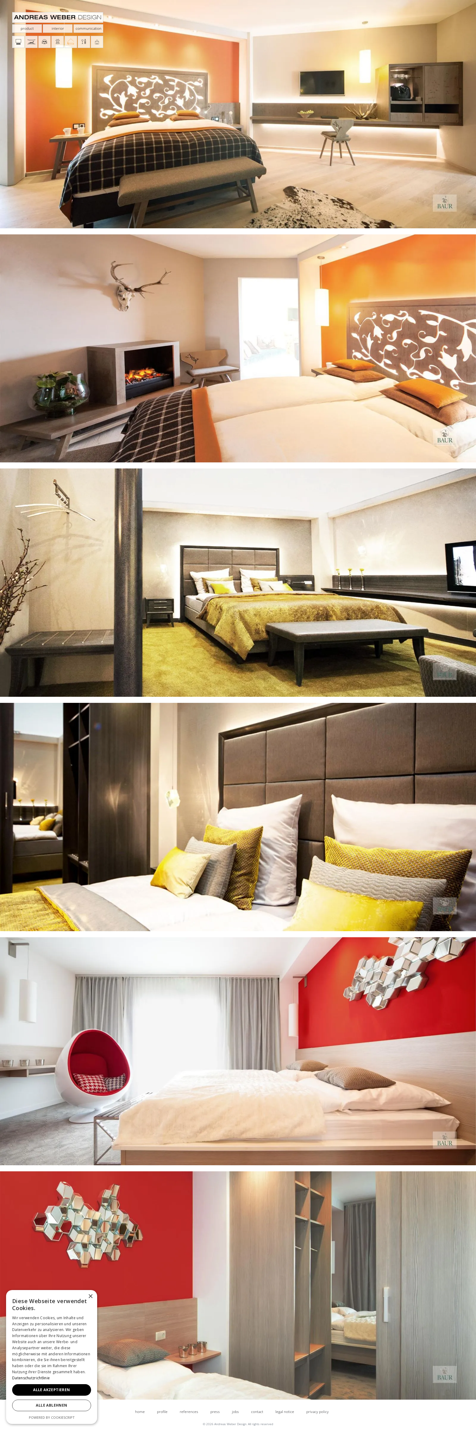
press (215, 1411)
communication (88, 28)
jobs (235, 1411)
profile (162, 1411)
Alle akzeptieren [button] (51, 1389)
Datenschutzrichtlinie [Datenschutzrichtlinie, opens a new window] (31, 1378)
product (27, 28)
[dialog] (51, 1357)
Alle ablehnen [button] (51, 1405)
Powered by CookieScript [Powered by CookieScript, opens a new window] (52, 1417)
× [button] (90, 1296)
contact (257, 1411)
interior (58, 28)
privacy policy (317, 1411)
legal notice (284, 1411)
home (140, 1411)
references (189, 1411)
